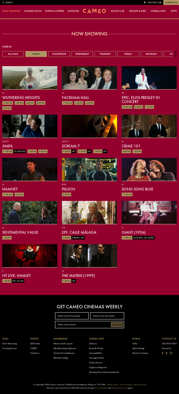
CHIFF (33, 348)
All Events (35, 343)
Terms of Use (112, 385)
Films (5, 338)
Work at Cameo (140, 353)
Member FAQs (60, 358)
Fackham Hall (75, 97)
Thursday (105, 54)
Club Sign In (171, 2)
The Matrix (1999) (78, 275)
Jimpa (7, 146)
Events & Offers (54, 11)
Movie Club (117, 11)
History (93, 343)
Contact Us (169, 338)
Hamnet (10, 189)
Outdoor (73, 11)
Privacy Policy (126, 385)
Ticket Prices (95, 362)
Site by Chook (139, 385)
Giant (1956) (134, 232)
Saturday (151, 54)
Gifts (174, 11)
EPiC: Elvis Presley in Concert (141, 99)
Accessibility (95, 353)
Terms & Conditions (63, 353)
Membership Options (64, 348)
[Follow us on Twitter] (166, 353)
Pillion (68, 189)
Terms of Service (119, 388)
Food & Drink (96, 348)
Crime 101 (131, 146)
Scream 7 (71, 146)
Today (36, 54)
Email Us (166, 348)
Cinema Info (158, 11)
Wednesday (82, 54)
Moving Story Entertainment (104, 372)
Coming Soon (33, 11)
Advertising (138, 348)
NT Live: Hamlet (16, 275)
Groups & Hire (137, 11)
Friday (128, 54)
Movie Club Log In (63, 343)
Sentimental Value (20, 232)
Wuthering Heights (21, 97)
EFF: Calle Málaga (79, 232)
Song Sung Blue (137, 189)
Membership (60, 338)
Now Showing (11, 11)
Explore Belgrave (98, 367)
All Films (13, 54)
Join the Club (154, 2)
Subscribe (117, 324)
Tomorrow (59, 54)
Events (34, 338)
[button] (175, 54)
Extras (136, 338)
